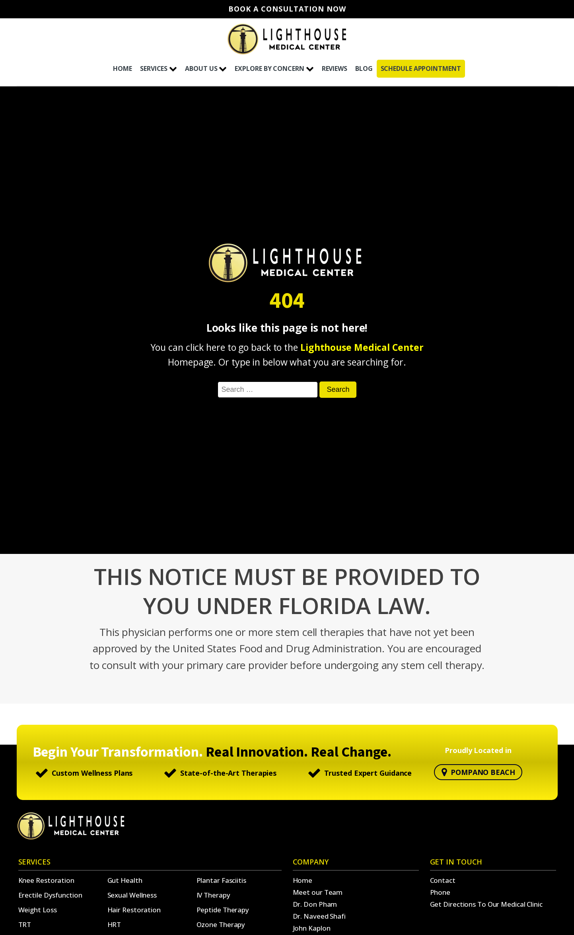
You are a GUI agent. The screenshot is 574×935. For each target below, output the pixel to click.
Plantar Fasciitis (221, 880)
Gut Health (124, 880)
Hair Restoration (134, 909)
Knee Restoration (46, 880)
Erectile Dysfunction (50, 895)
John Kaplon (312, 928)
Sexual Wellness (132, 895)
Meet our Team (318, 892)
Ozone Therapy (221, 924)
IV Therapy (213, 895)
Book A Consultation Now (287, 9)
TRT (24, 924)
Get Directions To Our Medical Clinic (486, 904)
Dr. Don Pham (315, 904)
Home (303, 880)
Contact (442, 880)
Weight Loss (37, 909)
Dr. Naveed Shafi (319, 916)
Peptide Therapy (223, 909)
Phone (440, 892)
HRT (114, 924)
